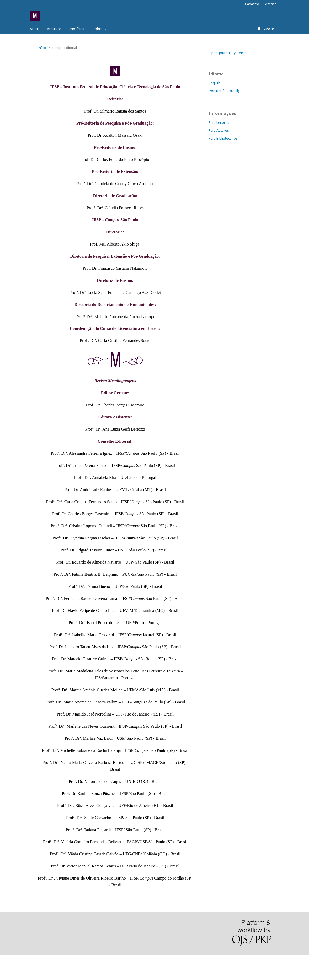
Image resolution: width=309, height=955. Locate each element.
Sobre (98, 28)
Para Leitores (219, 122)
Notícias (77, 28)
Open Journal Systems (227, 52)
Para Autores (219, 130)
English (214, 82)
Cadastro (252, 4)
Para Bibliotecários (223, 138)
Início (42, 47)
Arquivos (54, 28)
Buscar (267, 28)
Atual (34, 28)
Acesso (271, 4)
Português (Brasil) (224, 90)
